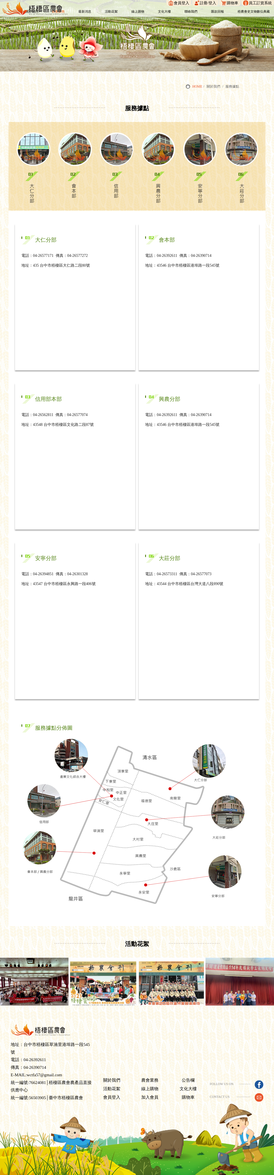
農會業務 (151, 1072)
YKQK (161, 1171)
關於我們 (114, 1072)
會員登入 (181, 3)
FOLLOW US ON (222, 1076)
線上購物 (151, 1081)
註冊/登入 (208, 3)
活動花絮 (114, 1081)
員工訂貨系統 (260, 3)
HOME (197, 86)
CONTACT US (219, 1089)
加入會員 (151, 1089)
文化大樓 (188, 1081)
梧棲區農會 (104, 1171)
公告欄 (188, 1072)
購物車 (232, 3)
